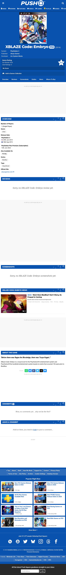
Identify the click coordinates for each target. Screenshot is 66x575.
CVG (45, 560)
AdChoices (50, 550)
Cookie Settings (40, 474)
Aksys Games (15, 53)
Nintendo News (55, 557)
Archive (30, 474)
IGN (63, 557)
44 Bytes (43, 550)
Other (3, 132)
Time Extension (31, 557)
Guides (34, 79)
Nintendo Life (11, 557)
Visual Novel (5, 166)
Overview (5, 79)
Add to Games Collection (12, 73)
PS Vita (4, 154)
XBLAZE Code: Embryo (29, 47)
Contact (46, 470)
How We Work (27, 470)
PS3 (51, 302)
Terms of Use (12, 474)
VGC (25, 560)
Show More (33, 530)
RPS (49, 560)
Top (8, 470)
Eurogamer (18, 560)
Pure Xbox (20, 557)
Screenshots (24, 79)
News (41, 79)
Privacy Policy (55, 470)
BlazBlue (4, 160)
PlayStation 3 (14, 51)
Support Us (38, 470)
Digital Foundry (43, 557)
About (14, 470)
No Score (6, 68)
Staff (19, 470)
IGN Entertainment (29, 550)
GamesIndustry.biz (35, 560)
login (35, 430)
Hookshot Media (12, 550)
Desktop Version (52, 474)
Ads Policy (22, 474)
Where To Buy (50, 79)
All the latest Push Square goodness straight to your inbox (33, 567)
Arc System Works (16, 56)
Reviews (14, 79)
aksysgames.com (7, 172)
